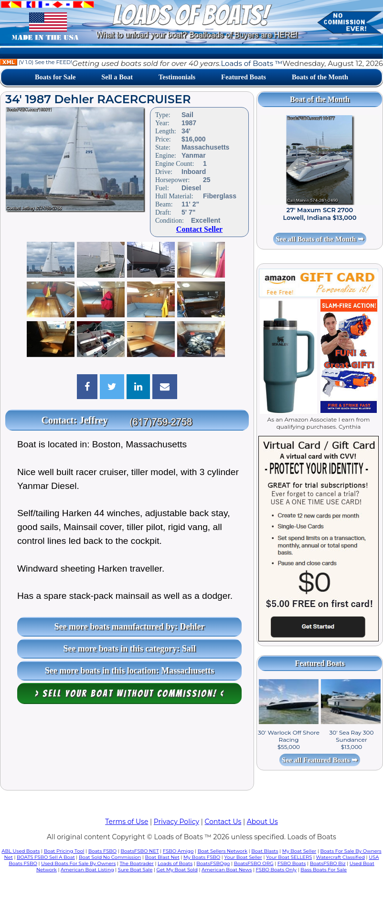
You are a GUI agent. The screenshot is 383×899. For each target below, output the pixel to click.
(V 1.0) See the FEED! (36, 62)
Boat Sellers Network (222, 851)
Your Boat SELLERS (289, 857)
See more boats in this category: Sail (129, 648)
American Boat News (227, 870)
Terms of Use (126, 821)
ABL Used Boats (20, 851)
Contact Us (223, 821)
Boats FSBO (102, 851)
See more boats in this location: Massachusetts (129, 670)
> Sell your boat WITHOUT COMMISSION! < (129, 693)
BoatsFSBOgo (213, 863)
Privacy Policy (176, 821)
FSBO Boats (291, 863)
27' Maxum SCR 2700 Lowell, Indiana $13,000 (320, 213)
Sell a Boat (117, 77)
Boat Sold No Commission (110, 857)
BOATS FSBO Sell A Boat (46, 857)
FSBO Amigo (178, 851)
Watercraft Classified (340, 857)
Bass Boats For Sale (323, 870)
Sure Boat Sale (135, 870)
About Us (262, 821)
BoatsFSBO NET (139, 851)
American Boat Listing (87, 870)
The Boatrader (137, 863)
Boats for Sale (55, 77)
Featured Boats (243, 77)
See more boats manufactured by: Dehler (129, 626)
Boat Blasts (264, 851)
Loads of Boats (175, 863)
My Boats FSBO (201, 857)
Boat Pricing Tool (64, 851)
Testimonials (177, 77)
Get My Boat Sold (177, 870)
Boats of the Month (320, 77)
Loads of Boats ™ (251, 63)
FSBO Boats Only (276, 870)
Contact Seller (199, 229)
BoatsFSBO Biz (328, 863)
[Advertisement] (127, 749)
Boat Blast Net (162, 857)
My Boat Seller (299, 851)
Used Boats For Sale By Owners (78, 863)
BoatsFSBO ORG (254, 863)
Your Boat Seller (243, 857)
